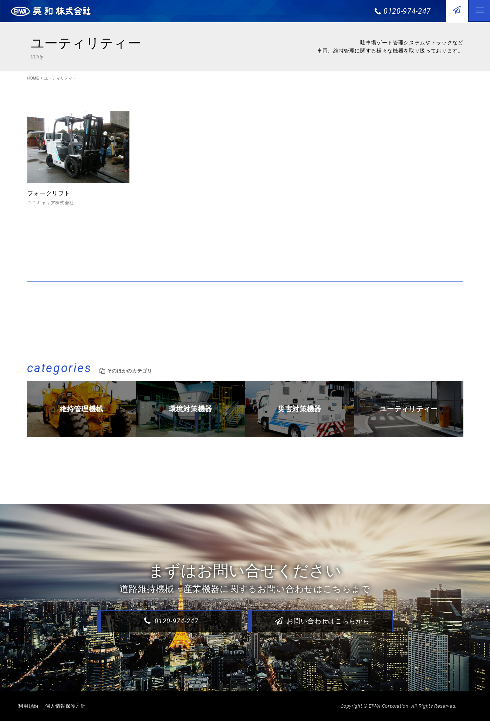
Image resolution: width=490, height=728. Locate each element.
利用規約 (28, 713)
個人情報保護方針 (66, 713)
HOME (33, 78)
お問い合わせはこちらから (321, 628)
